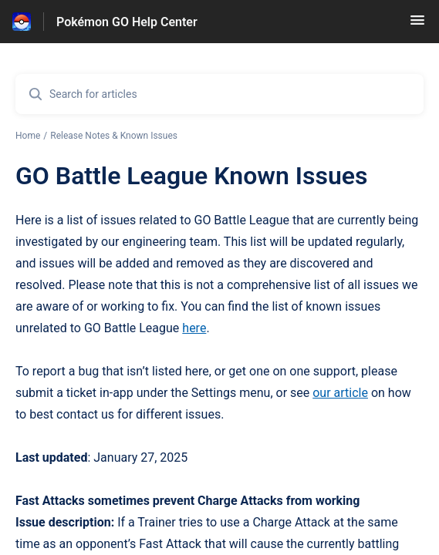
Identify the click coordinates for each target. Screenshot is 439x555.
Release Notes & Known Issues (113, 135)
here (194, 328)
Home (27, 135)
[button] (417, 25)
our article (340, 392)
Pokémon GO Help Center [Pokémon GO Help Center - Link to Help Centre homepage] (127, 22)
